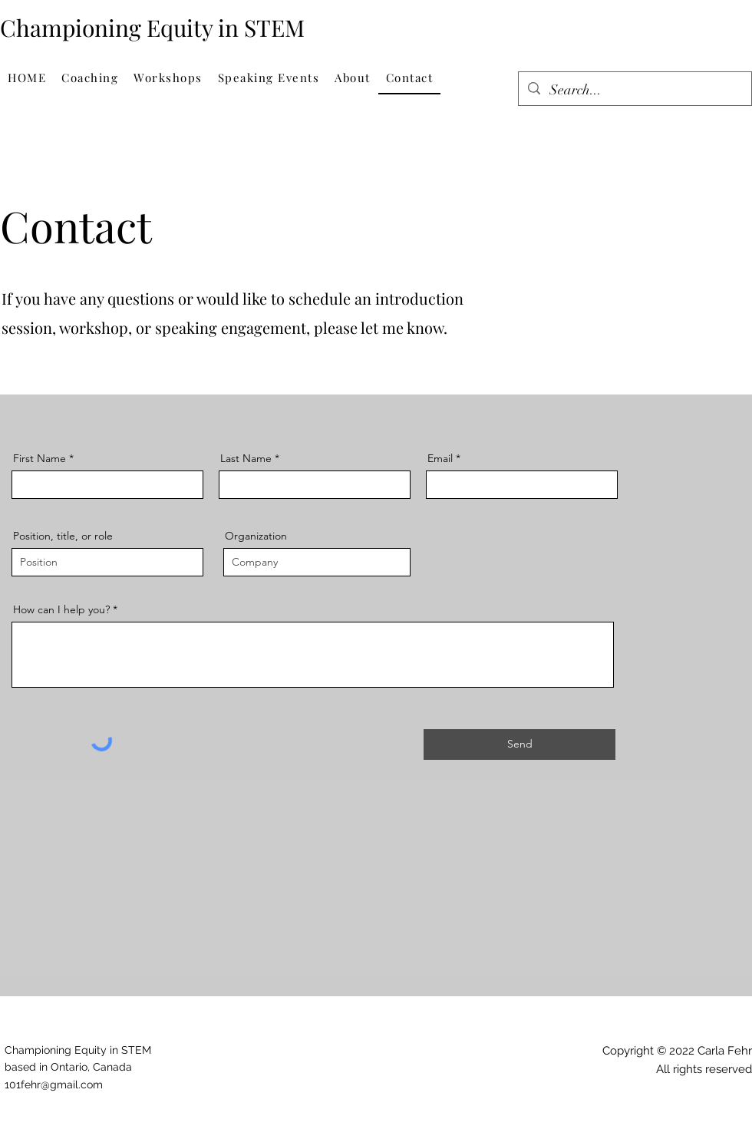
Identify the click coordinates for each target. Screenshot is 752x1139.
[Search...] (634, 90)
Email (440, 458)
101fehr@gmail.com (54, 1084)
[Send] (519, 744)
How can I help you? (61, 609)
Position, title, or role (63, 535)
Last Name (246, 458)
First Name (39, 458)
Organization (256, 535)
